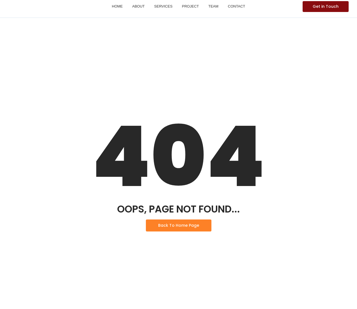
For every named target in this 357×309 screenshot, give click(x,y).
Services (163, 6)
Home (117, 6)
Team (213, 6)
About (138, 6)
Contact (236, 6)
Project (190, 6)
